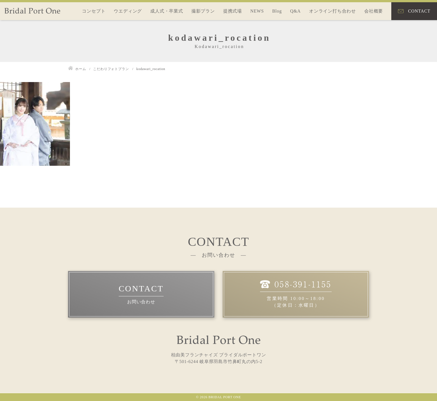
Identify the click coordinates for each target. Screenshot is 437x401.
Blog (277, 11)
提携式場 (232, 11)
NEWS (257, 11)
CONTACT (419, 11)
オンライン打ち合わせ (332, 11)
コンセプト (93, 11)
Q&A (295, 11)
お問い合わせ (141, 301)
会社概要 (373, 11)
